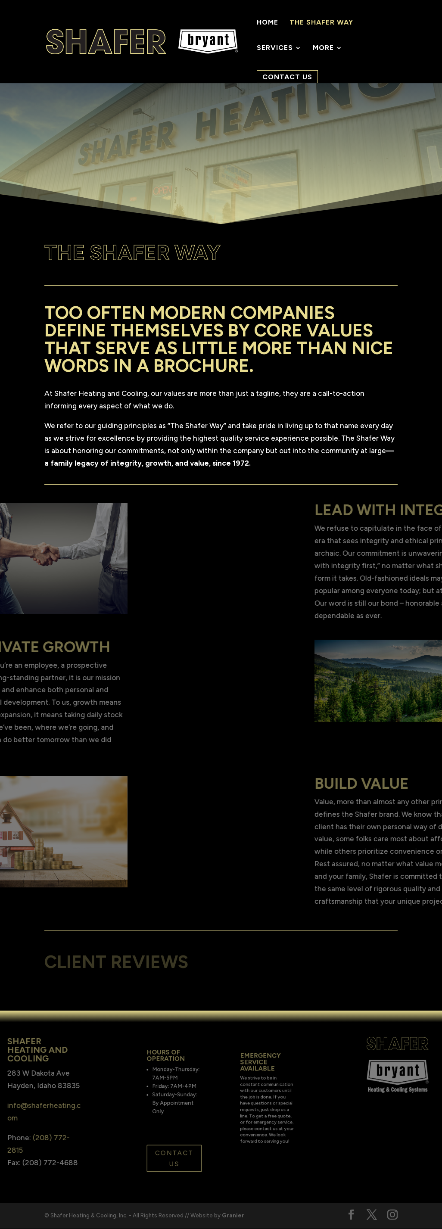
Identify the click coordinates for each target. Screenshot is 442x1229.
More (323, 48)
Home (267, 22)
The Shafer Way (321, 22)
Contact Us (287, 77)
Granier (233, 1215)
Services (275, 48)
